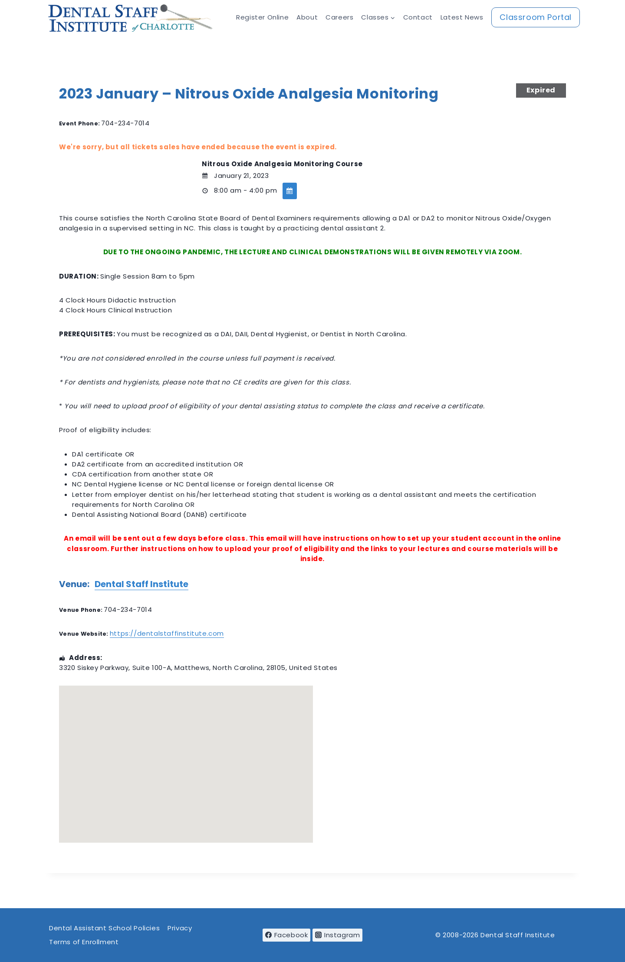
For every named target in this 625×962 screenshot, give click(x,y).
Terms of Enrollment (83, 941)
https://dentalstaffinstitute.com (167, 633)
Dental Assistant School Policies (104, 927)
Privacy (180, 927)
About (307, 17)
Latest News (462, 17)
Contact (418, 17)
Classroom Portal (536, 17)
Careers (339, 17)
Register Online (262, 17)
